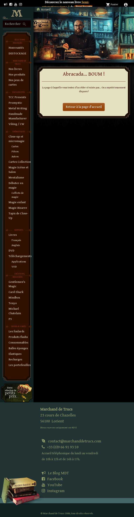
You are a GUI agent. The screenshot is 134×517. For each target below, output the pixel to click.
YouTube (52, 485)
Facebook (52, 479)
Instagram (53, 491)
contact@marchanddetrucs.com (71, 441)
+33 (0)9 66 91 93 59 (70, 453)
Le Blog (55, 473)
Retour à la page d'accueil (84, 107)
